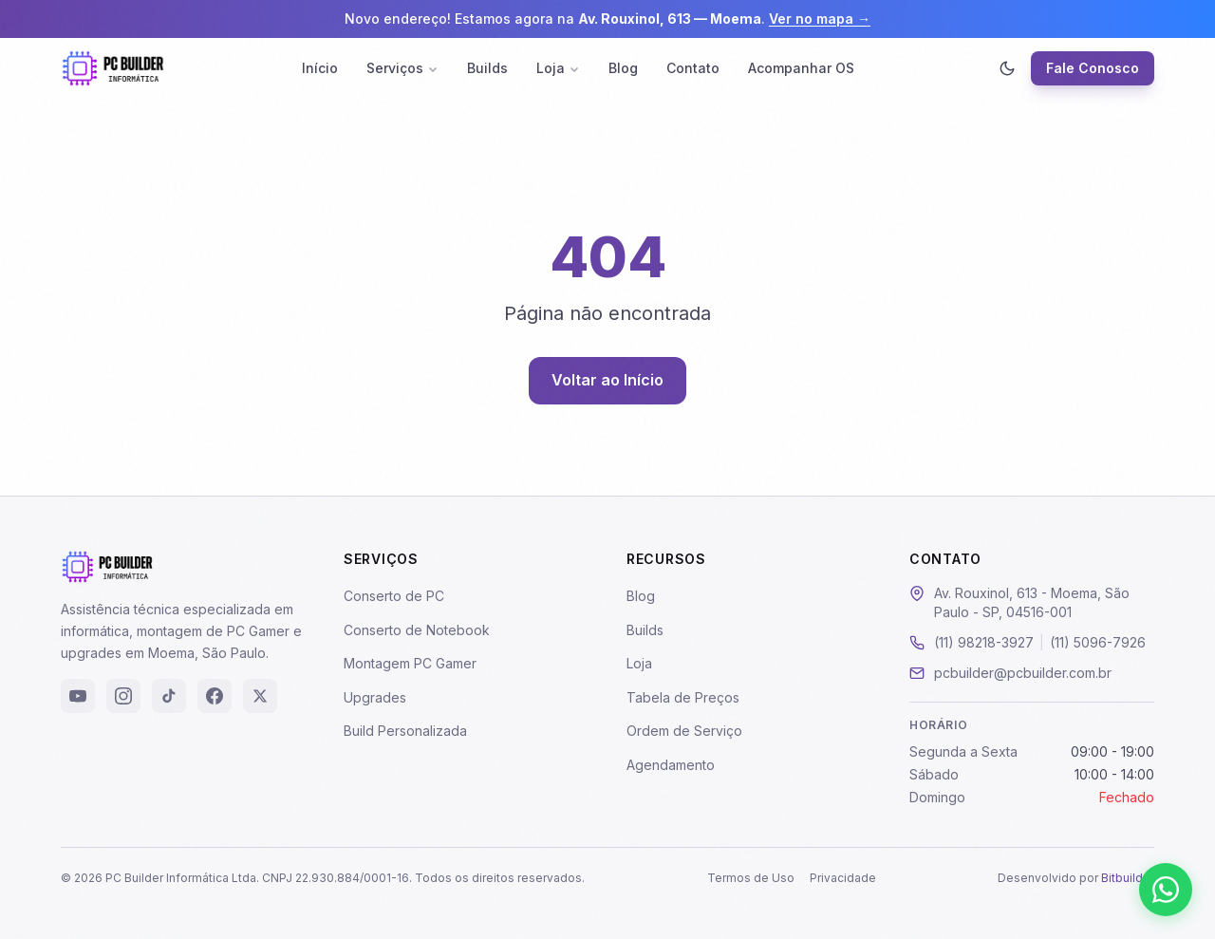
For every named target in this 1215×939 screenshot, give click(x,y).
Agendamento (670, 765)
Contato (693, 68)
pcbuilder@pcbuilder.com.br (1023, 673)
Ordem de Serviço (684, 731)
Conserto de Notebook (417, 630)
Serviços (402, 68)
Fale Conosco (1092, 68)
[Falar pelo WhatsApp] (1165, 889)
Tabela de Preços (682, 697)
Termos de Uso (750, 878)
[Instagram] (123, 696)
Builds (487, 68)
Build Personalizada (405, 731)
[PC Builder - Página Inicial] (113, 68)
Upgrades (375, 697)
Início (320, 68)
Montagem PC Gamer (410, 663)
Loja (558, 68)
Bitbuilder (1127, 878)
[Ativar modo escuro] (1007, 68)
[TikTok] (169, 696)
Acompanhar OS (801, 68)
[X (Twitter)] (260, 696)
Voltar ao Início (607, 379)
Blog (623, 68)
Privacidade (843, 878)
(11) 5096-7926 (1098, 642)
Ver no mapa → (819, 18)
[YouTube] (78, 696)
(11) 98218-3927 (984, 642)
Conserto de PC (394, 596)
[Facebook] (214, 696)
